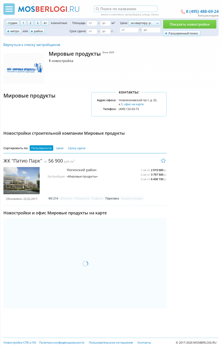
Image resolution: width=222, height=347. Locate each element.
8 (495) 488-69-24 (202, 11)
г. (112, 31)
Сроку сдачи (76, 148)
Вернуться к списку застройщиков (31, 44)
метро (14, 31)
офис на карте (134, 104)
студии (12, 23)
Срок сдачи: (78, 31)
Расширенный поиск (183, 33)
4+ (45, 23)
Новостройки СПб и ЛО (19, 342)
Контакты (144, 342)
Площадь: (79, 23)
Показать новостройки (190, 24)
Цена (123, 23)
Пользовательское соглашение (111, 342)
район (38, 31)
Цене (59, 148)
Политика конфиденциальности (61, 342)
